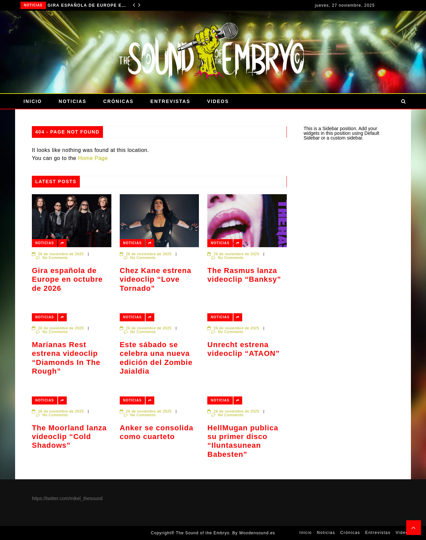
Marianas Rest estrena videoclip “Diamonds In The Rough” (66, 357)
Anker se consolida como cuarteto (157, 432)
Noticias (33, 5)
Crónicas (118, 101)
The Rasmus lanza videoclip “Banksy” (244, 274)
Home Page (93, 158)
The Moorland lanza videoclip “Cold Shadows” (69, 437)
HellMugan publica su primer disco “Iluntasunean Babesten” (242, 441)
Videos (218, 101)
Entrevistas (170, 101)
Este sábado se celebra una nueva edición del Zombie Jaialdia (156, 357)
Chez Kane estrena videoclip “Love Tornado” (156, 279)
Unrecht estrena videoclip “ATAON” (243, 349)
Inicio (32, 101)
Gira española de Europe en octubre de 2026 (88, 5)
